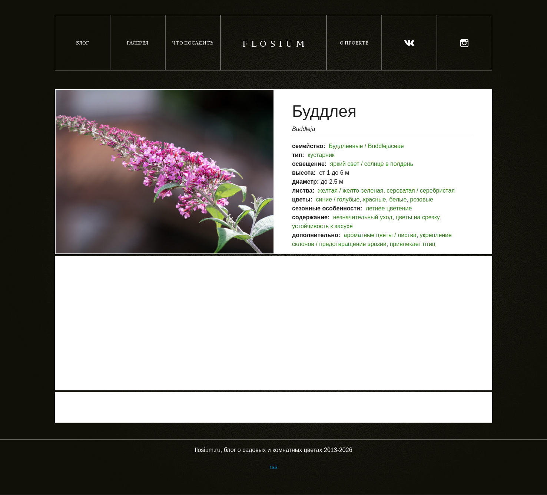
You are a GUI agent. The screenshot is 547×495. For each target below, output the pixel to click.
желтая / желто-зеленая (350, 190)
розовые (421, 199)
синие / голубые (337, 199)
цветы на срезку (418, 217)
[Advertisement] (273, 323)
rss (273, 467)
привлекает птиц (412, 244)
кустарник (321, 155)
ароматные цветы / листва (380, 235)
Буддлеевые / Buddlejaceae (366, 146)
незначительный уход (362, 217)
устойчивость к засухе (322, 226)
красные (374, 199)
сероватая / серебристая (421, 190)
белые (398, 199)
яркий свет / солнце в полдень (371, 164)
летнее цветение (389, 208)
